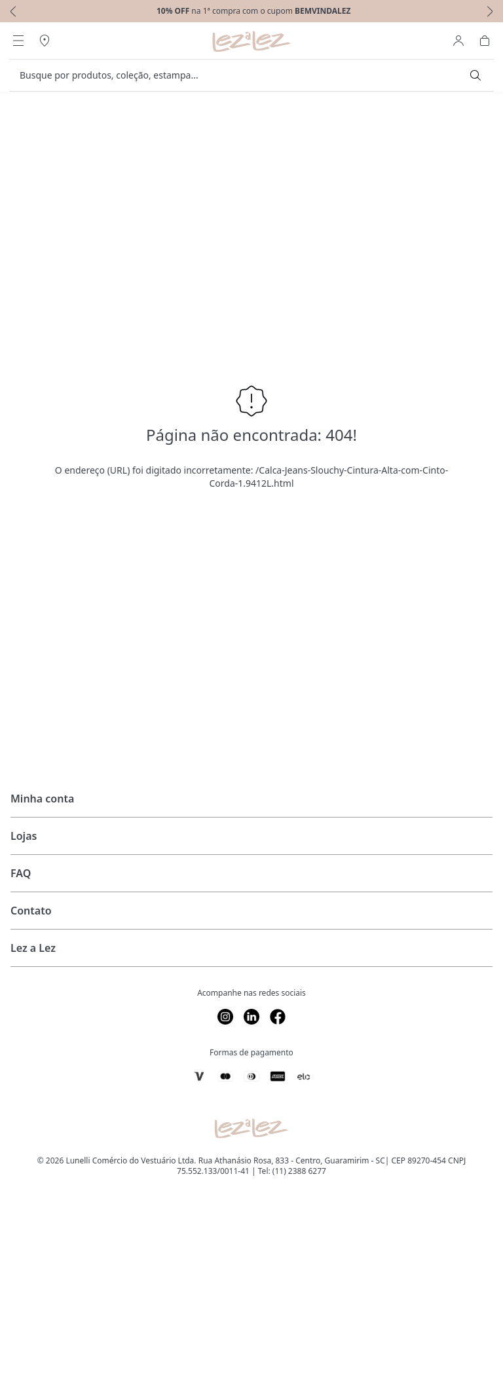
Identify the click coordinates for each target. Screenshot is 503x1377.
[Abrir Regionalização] (44, 40)
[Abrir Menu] (18, 40)
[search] (244, 75)
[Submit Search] (475, 75)
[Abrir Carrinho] (484, 40)
